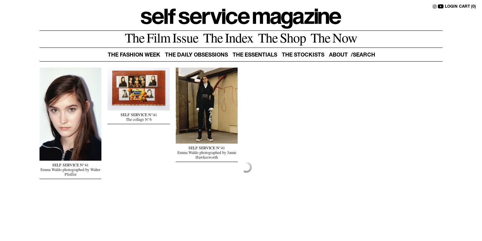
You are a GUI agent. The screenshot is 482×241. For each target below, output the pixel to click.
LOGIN (451, 7)
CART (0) (467, 7)
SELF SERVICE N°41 (70, 166)
